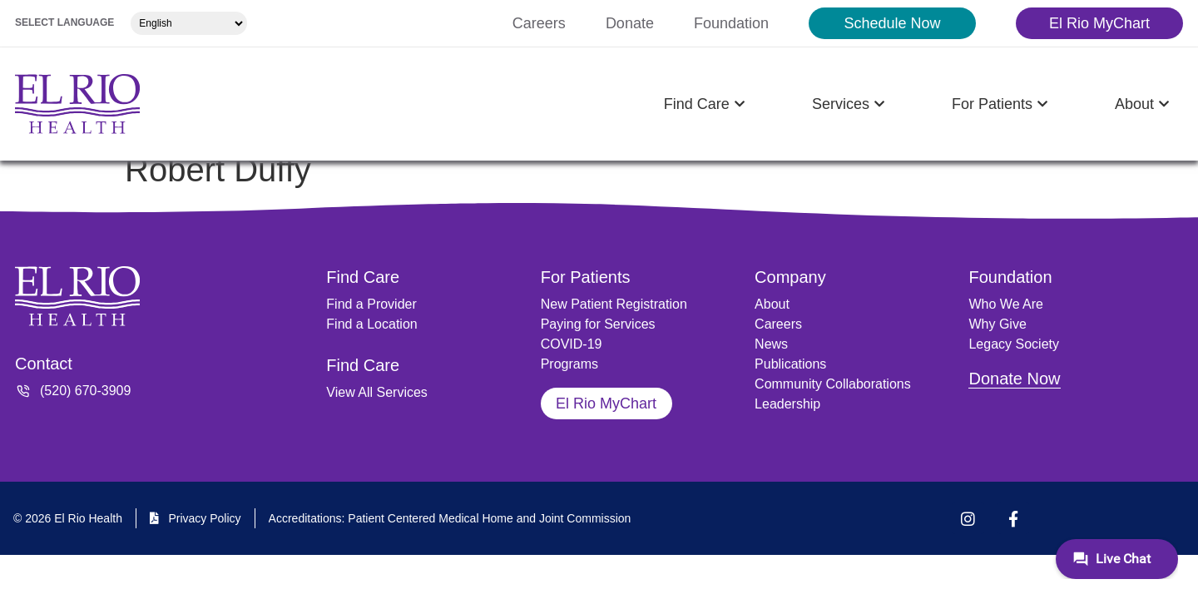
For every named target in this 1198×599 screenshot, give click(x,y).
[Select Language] (189, 23)
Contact (43, 363)
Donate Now (1014, 378)
